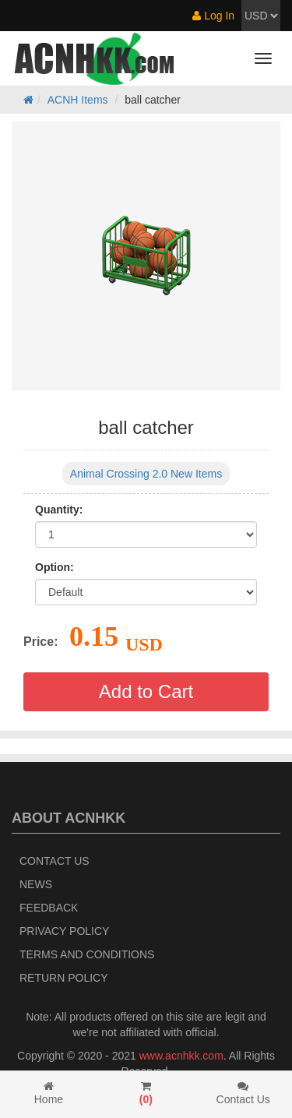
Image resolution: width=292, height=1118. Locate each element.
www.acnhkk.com (181, 1055)
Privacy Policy (64, 931)
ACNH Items (77, 99)
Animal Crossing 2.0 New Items (146, 473)
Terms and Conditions (86, 954)
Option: (54, 567)
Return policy (63, 978)
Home (48, 1093)
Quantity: (59, 509)
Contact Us (54, 861)
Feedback (48, 907)
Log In (213, 15)
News (35, 884)
